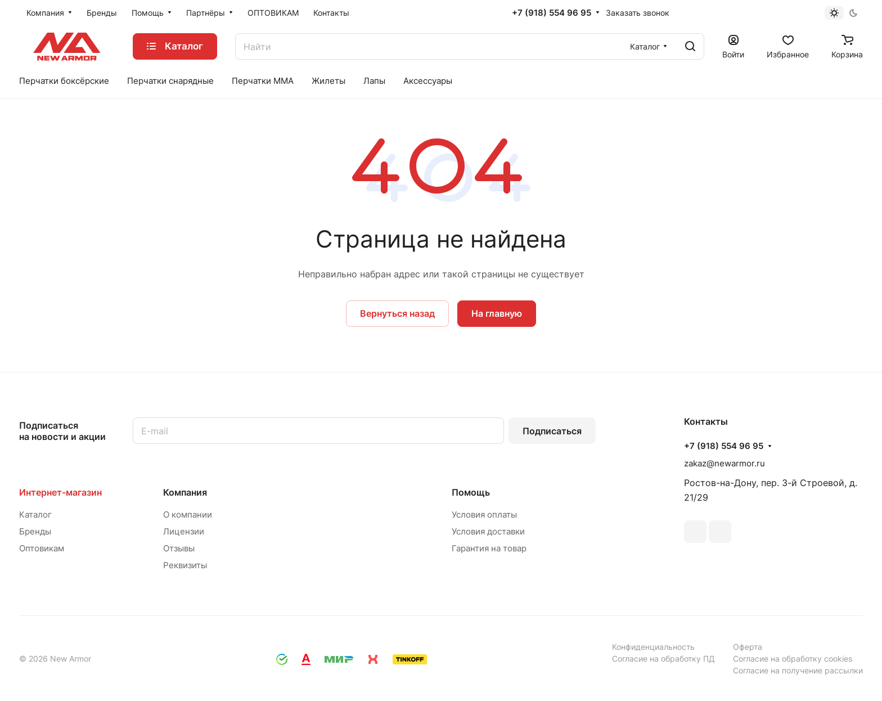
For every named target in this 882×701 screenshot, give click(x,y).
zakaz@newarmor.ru (724, 463)
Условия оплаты (484, 514)
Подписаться (552, 431)
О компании (187, 514)
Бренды (35, 531)
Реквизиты (185, 565)
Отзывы (179, 548)
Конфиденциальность (653, 646)
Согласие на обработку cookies (792, 658)
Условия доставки (488, 531)
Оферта (747, 646)
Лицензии (183, 531)
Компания (185, 492)
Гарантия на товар (489, 548)
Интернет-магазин (60, 492)
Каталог (35, 514)
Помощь (471, 492)
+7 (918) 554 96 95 (551, 13)
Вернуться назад (397, 313)
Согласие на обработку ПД (663, 658)
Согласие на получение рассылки (798, 670)
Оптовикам (41, 548)
